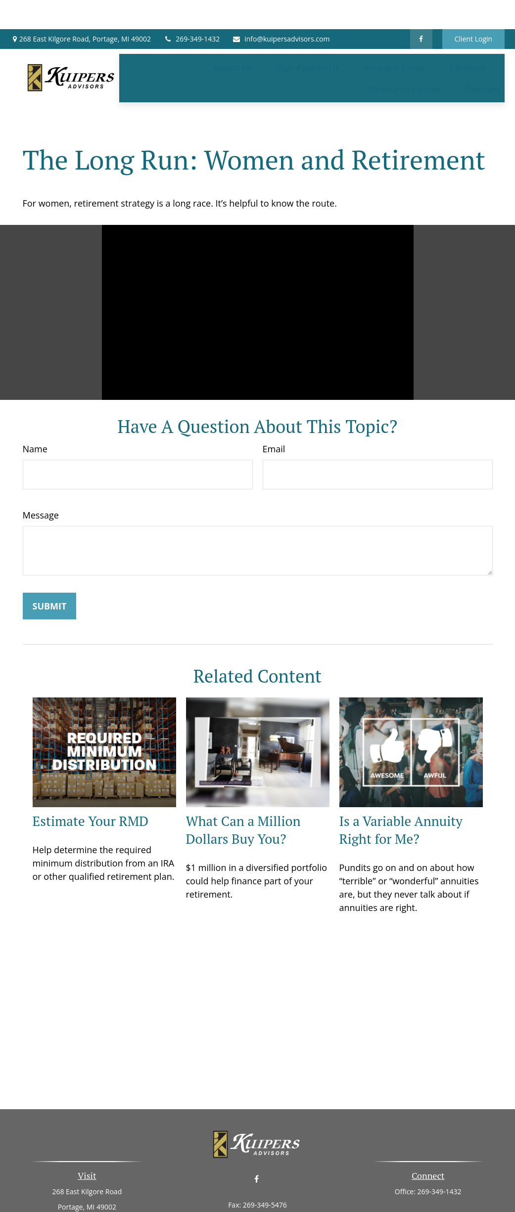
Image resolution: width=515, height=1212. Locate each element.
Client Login (473, 10)
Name (35, 405)
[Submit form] (50, 562)
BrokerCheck (359, 1196)
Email (274, 405)
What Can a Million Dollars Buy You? (243, 786)
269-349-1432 (191, 10)
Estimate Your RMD (91, 777)
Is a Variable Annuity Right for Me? (401, 786)
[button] (232, 38)
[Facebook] (421, 10)
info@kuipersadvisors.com (280, 10)
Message (41, 471)
